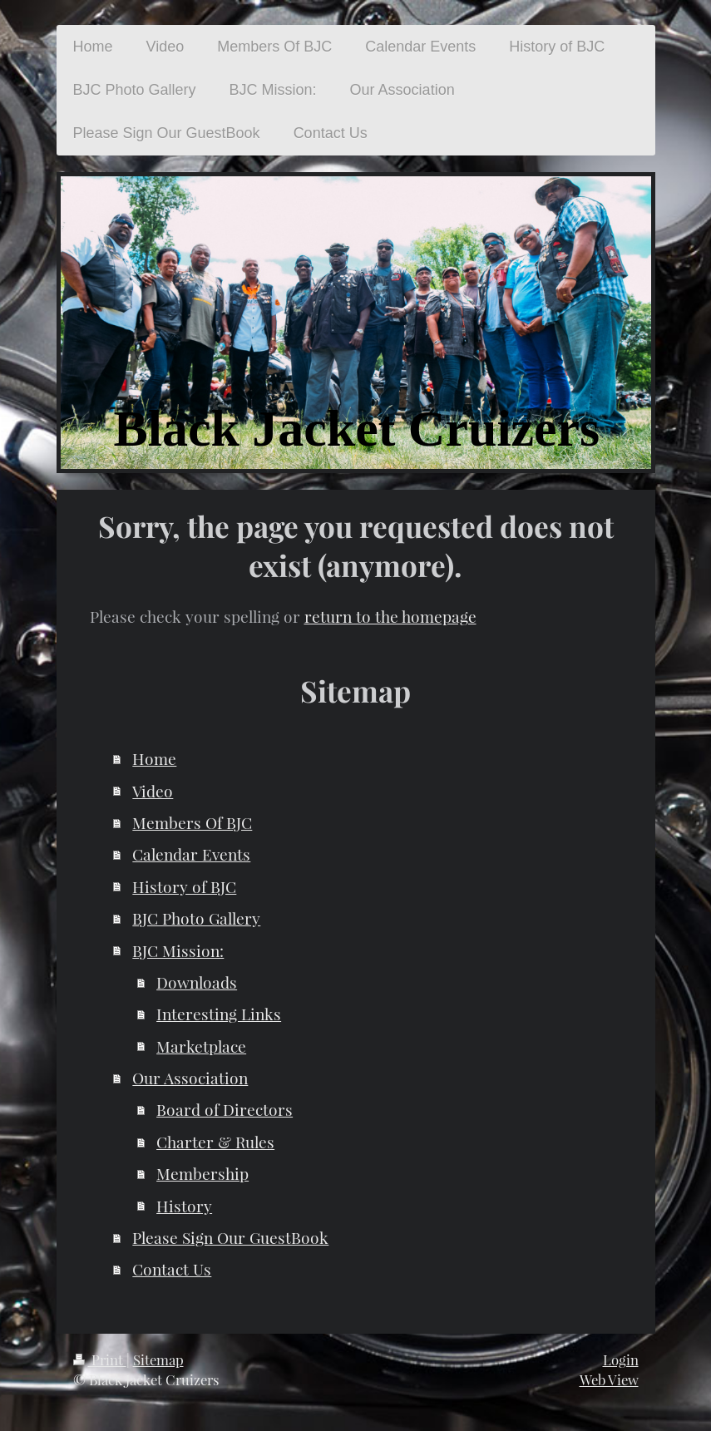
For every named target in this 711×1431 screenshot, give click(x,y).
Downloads (196, 982)
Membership (202, 1173)
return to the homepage (390, 616)
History (184, 1205)
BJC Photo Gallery (196, 918)
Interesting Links (218, 1013)
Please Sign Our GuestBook (230, 1237)
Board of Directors (224, 1109)
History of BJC (184, 886)
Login (621, 1359)
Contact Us (171, 1269)
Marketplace (201, 1046)
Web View (609, 1379)
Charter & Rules (215, 1141)
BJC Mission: (178, 950)
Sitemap (158, 1359)
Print (99, 1359)
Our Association (190, 1077)
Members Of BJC (192, 822)
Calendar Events (191, 854)
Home (154, 758)
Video (152, 791)
